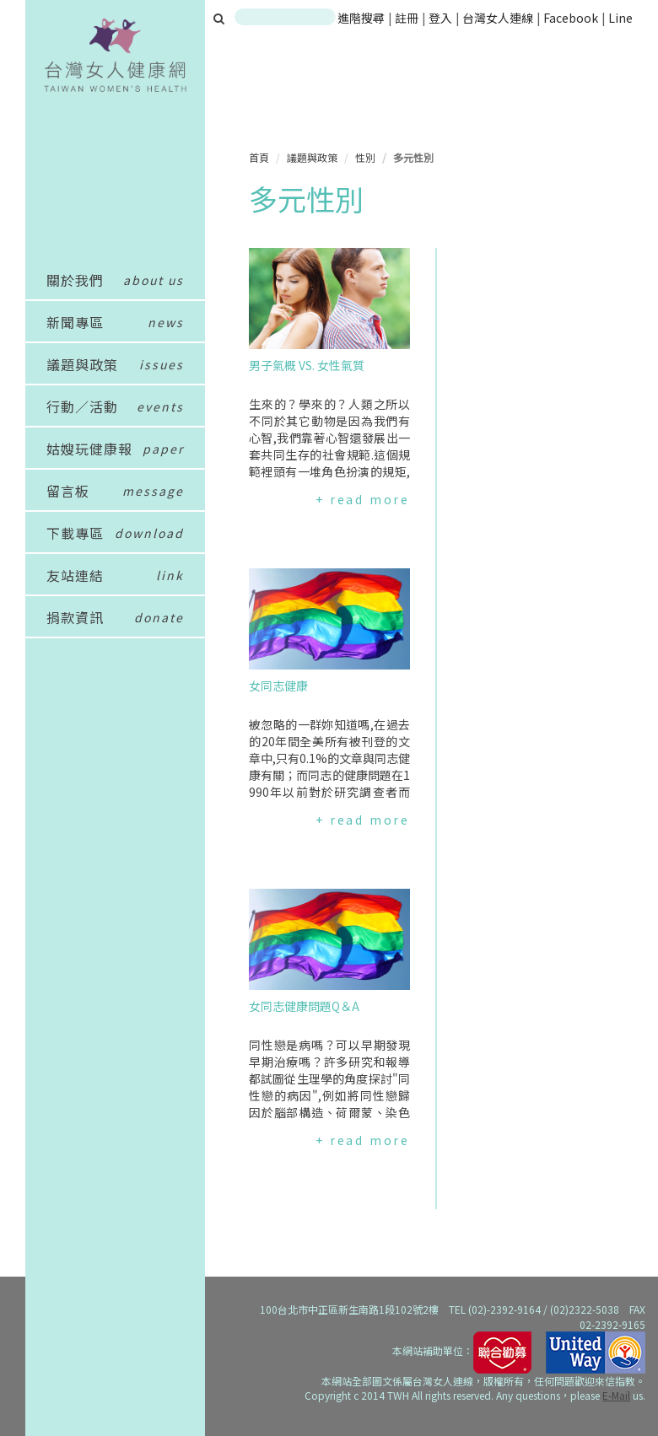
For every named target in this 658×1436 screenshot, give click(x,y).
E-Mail (616, 1395)
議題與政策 (312, 157)
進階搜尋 (361, 17)
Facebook (570, 17)
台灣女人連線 (497, 17)
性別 (365, 157)
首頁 (259, 157)
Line (620, 17)
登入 (442, 17)
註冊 (408, 17)
